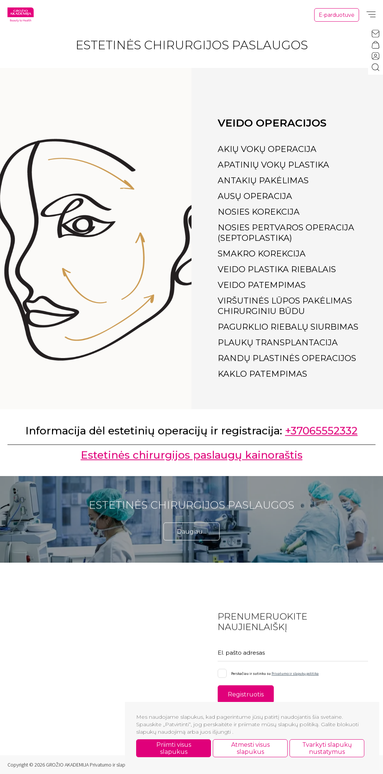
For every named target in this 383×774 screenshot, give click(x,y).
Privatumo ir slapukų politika (295, 676)
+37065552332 (321, 433)
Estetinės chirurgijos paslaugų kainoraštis (192, 457)
